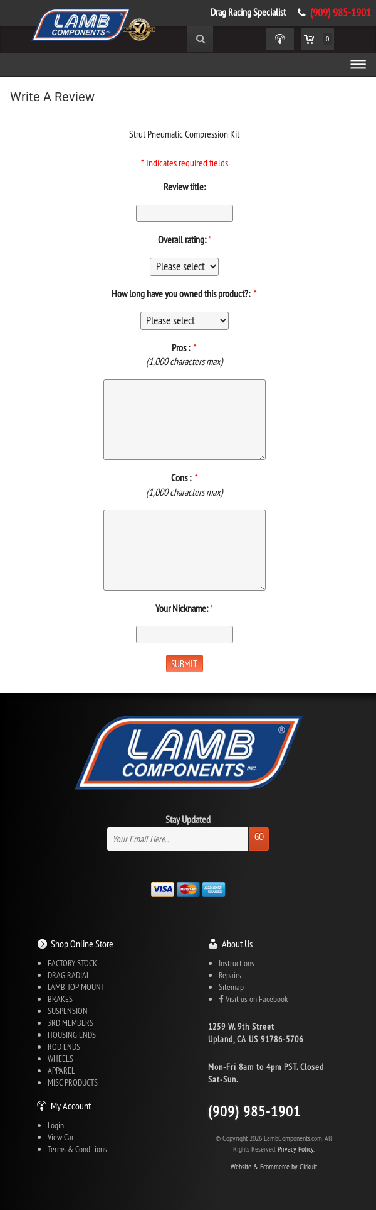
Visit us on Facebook (253, 999)
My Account (71, 1105)
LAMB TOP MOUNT (76, 987)
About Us (237, 943)
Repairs (230, 975)
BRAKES (60, 999)
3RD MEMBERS (70, 1022)
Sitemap (231, 987)
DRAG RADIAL (69, 975)
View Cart (62, 1137)
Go (259, 836)
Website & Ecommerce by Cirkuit (274, 1166)
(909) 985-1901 (340, 12)
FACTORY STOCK (72, 963)
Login (56, 1125)
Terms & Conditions (77, 1149)
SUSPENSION (68, 1011)
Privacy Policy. (296, 1148)
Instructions (236, 963)
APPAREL (61, 1070)
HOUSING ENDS (72, 1034)
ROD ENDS (64, 1046)
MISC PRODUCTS (73, 1082)
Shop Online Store (82, 943)
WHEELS (60, 1058)
